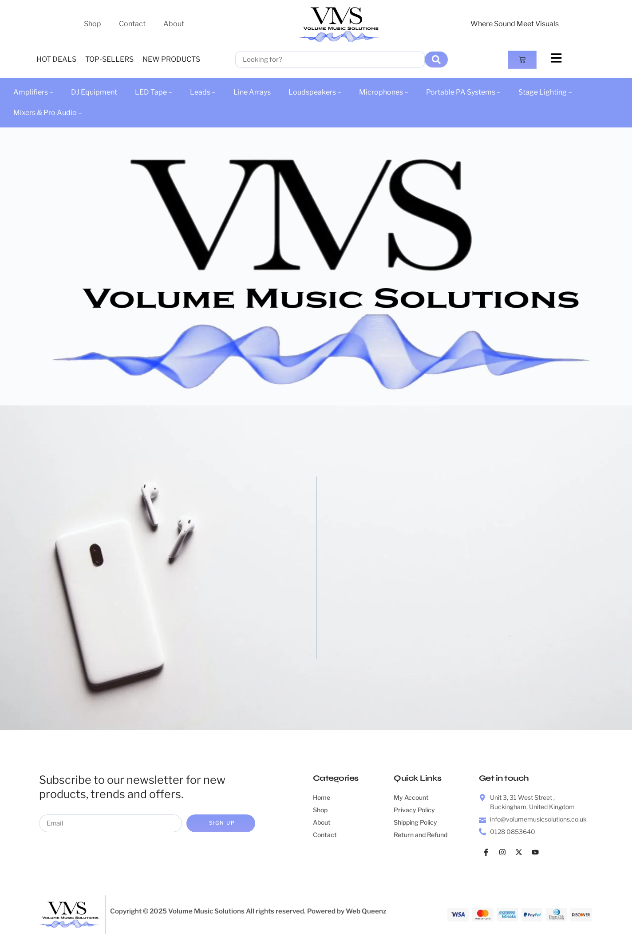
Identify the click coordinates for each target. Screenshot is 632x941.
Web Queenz (366, 912)
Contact (132, 24)
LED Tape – (153, 92)
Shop (92, 24)
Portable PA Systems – (463, 92)
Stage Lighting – (545, 92)
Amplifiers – (33, 92)
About (173, 24)
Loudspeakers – (314, 92)
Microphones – (383, 92)
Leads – (203, 92)
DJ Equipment (94, 92)
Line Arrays (252, 92)
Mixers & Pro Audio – (47, 112)
